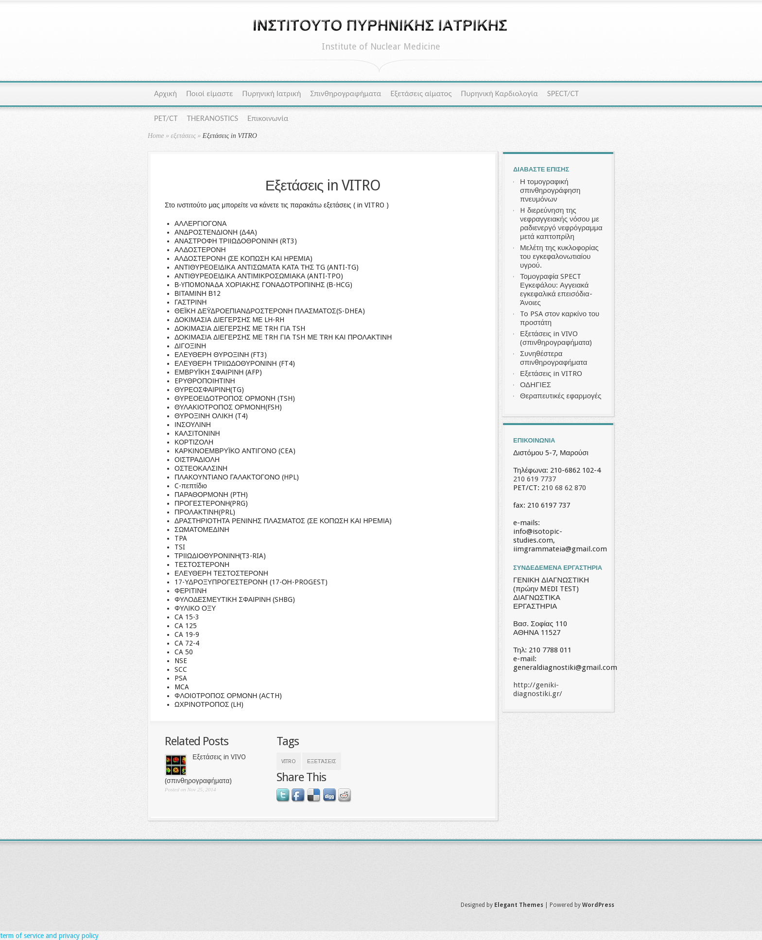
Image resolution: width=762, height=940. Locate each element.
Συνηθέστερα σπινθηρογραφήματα (553, 358)
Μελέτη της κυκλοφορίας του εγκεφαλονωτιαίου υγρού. (559, 256)
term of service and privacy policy (49, 936)
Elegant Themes (518, 905)
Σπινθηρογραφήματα (345, 93)
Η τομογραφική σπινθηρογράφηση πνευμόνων (550, 190)
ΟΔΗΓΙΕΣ (535, 384)
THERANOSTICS (212, 118)
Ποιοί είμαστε (209, 93)
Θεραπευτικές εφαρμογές (561, 396)
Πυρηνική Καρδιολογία (499, 93)
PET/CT (165, 118)
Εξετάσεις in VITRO (551, 373)
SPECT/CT (563, 93)
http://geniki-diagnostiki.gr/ (537, 689)
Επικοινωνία (267, 118)
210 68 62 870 (563, 487)
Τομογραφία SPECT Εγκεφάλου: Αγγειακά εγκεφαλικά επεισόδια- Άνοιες (556, 289)
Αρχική (165, 93)
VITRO (288, 761)
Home (156, 135)
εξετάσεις (183, 135)
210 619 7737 (534, 479)
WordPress (598, 905)
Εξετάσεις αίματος (420, 93)
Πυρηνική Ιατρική (271, 93)
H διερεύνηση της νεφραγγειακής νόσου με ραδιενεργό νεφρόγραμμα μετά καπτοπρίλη (561, 223)
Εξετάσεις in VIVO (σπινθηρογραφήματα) (556, 338)
